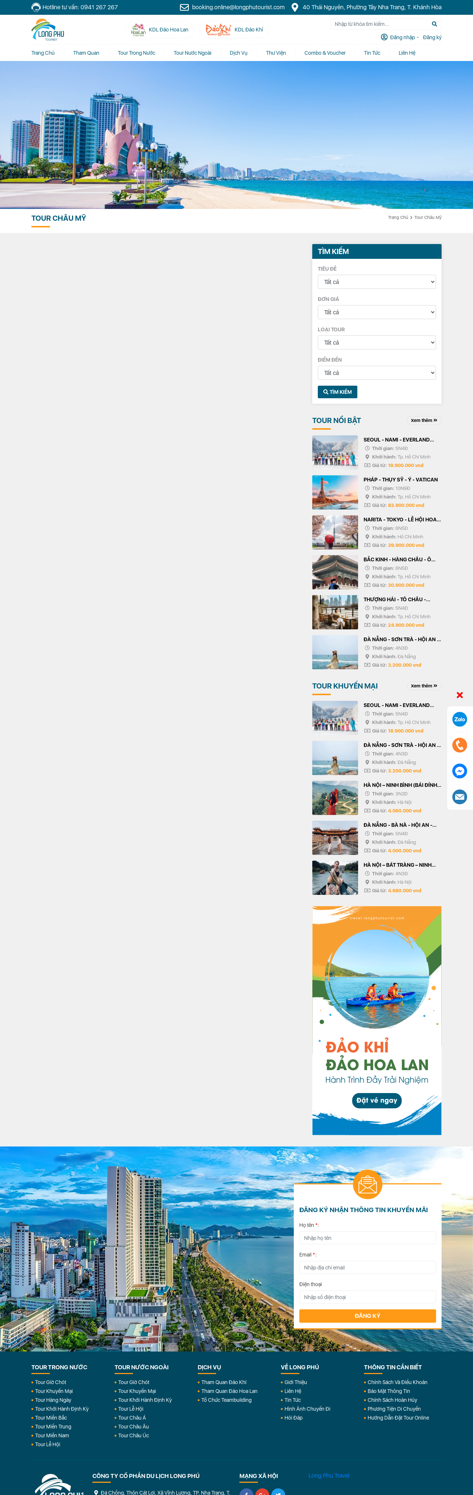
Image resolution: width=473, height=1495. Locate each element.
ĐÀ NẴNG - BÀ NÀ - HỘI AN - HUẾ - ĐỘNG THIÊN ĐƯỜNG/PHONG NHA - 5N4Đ (399, 825)
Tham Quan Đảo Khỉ (223, 1382)
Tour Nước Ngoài (192, 53)
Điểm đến (330, 360)
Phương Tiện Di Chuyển (394, 1409)
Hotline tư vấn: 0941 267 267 (74, 7)
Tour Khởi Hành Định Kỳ (62, 1409)
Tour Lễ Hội (47, 1444)
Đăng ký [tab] (432, 37)
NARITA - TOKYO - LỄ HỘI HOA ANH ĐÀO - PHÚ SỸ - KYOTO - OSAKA (400, 520)
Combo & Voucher (325, 53)
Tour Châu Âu (133, 1427)
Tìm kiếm (337, 392)
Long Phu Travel (329, 1475)
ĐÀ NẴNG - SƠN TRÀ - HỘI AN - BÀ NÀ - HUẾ (401, 640)
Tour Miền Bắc (51, 1418)
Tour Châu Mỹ (428, 217)
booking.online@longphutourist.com (232, 7)
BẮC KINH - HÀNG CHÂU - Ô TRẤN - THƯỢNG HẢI (397, 560)
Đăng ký (368, 1315)
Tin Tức (293, 1400)
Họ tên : (309, 1225)
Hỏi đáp (294, 1418)
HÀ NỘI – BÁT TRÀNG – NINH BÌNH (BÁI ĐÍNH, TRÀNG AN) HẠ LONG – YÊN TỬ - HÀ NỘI (402, 865)
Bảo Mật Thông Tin (389, 1391)
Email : (308, 1255)
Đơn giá (328, 299)
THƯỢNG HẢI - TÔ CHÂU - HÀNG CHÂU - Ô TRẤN (395, 600)
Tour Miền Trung (53, 1427)
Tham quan (86, 53)
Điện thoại (310, 1284)
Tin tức (372, 53)
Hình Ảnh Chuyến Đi (307, 1409)
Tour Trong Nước (136, 53)
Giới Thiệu (296, 1382)
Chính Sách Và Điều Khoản (398, 1382)
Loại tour (331, 329)
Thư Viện (276, 53)
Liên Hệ (407, 53)
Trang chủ (43, 53)
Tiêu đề (327, 269)
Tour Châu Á (132, 1418)
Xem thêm (424, 420)
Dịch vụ (239, 53)
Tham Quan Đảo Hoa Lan (229, 1391)
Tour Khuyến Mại (54, 1391)
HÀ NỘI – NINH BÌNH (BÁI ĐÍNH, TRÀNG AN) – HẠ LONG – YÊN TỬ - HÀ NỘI (401, 785)
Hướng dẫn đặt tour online (398, 1418)
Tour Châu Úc (133, 1435)
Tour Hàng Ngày (53, 1400)
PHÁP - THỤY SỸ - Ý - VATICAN (401, 480)
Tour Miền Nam (52, 1435)
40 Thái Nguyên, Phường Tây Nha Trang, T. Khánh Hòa (366, 7)
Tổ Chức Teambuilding (226, 1400)
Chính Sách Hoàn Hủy (392, 1400)
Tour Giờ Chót (50, 1382)
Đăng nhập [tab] (402, 37)
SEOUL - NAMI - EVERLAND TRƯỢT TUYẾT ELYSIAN (397, 440)
